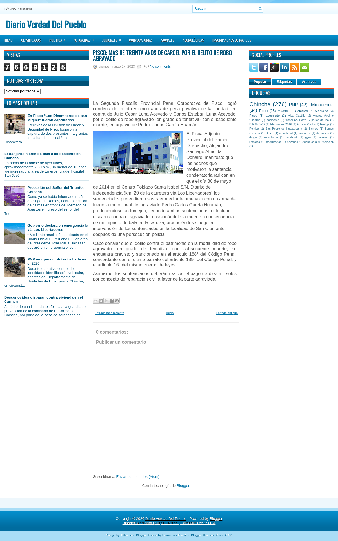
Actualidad (86, 38)
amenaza (305, 133)
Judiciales (113, 38)
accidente (273, 120)
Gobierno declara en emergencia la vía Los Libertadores (57, 227)
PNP (293, 104)
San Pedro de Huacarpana (283, 128)
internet (323, 137)
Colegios (301, 110)
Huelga (324, 124)
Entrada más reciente (109, 313)
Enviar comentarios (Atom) (137, 476)
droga (253, 137)
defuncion (322, 133)
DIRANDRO (257, 124)
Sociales (167, 40)
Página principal (18, 8)
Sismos (313, 128)
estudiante (271, 137)
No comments (160, 67)
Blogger (183, 485)
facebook (291, 137)
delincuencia (321, 104)
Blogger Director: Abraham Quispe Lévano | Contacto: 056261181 (173, 520)
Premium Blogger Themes (196, 535)
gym (308, 137)
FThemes (127, 535)
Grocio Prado (306, 124)
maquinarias (274, 141)
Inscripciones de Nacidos (232, 40)
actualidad (286, 133)
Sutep (269, 133)
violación (328, 141)
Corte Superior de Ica (314, 120)
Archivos (309, 82)
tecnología (310, 141)
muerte (283, 110)
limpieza (254, 141)
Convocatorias (141, 40)
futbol (289, 120)
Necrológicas (193, 40)
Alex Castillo (297, 115)
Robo (263, 111)
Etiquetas (284, 82)
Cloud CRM (224, 535)
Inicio (8, 40)
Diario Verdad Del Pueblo (46, 24)
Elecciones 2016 (281, 124)
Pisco (253, 115)
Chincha (260, 104)
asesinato (273, 115)
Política (59, 38)
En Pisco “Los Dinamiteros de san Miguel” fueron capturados (57, 118)
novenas (292, 141)
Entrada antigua (227, 313)
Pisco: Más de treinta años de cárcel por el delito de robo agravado (162, 55)
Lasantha (168, 535)
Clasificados (31, 40)
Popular (260, 82)
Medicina (321, 110)
